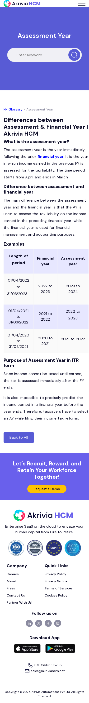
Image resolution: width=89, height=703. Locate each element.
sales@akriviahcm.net (44, 671)
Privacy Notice (56, 581)
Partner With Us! (20, 602)
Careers (13, 574)
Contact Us (16, 595)
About (12, 581)
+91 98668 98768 (44, 665)
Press (11, 588)
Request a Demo (47, 489)
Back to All (18, 437)
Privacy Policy (55, 574)
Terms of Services (59, 588)
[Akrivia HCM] (22, 3)
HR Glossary (13, 109)
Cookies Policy (56, 595)
